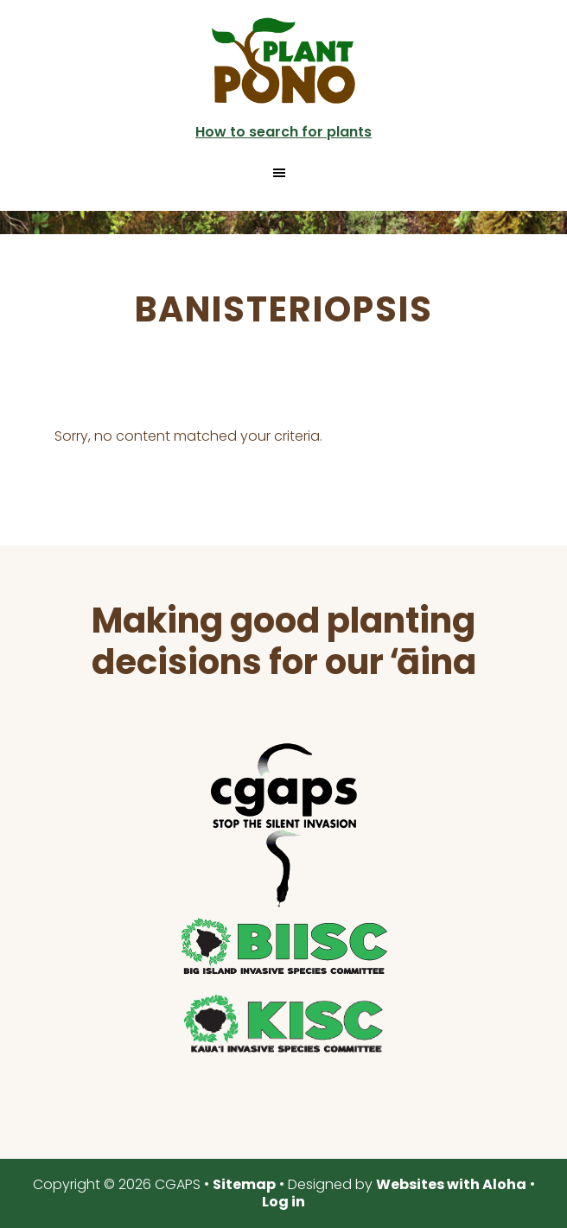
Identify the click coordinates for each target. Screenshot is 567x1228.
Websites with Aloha (451, 1184)
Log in (283, 1202)
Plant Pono (283, 60)
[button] (283, 173)
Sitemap (244, 1184)
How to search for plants (283, 132)
